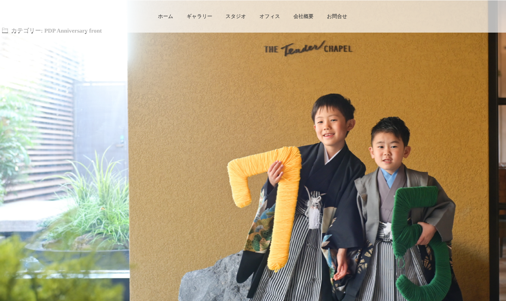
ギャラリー (199, 16)
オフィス (270, 16)
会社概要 (304, 16)
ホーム (166, 16)
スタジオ (235, 16)
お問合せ (337, 16)
